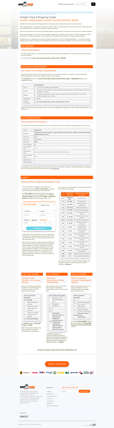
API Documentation (52, 406)
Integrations (50, 401)
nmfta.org (68, 264)
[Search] (93, 4)
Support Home (24, 12)
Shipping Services (52, 396)
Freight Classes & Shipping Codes (37, 12)
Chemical (50, 12)
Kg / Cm (34, 220)
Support (49, 391)
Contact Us (50, 398)
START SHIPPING (57, 364)
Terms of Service (36, 424)
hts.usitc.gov (55, 168)
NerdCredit (50, 403)
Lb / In (27, 220)
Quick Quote (50, 394)
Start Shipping (84, 391)
